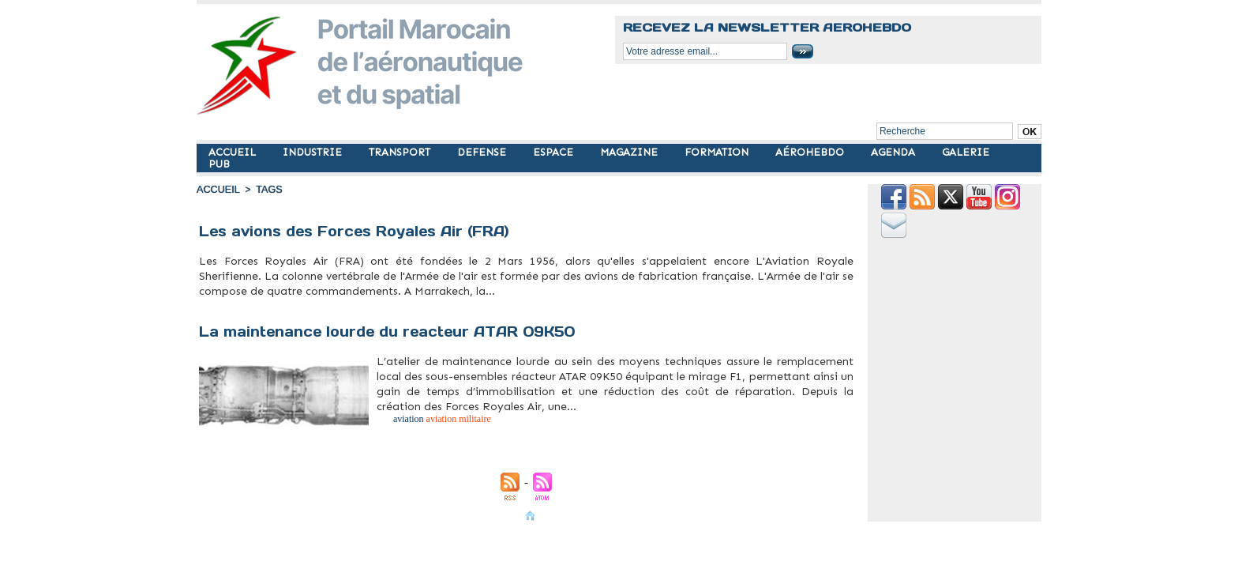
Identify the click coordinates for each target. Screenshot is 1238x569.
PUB (219, 164)
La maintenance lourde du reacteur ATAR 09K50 (392, 324)
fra (318, 300)
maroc (328, 300)
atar (380, 423)
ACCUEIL (233, 152)
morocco (380, 300)
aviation (393, 423)
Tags (266, 189)
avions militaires (249, 300)
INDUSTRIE (314, 152)
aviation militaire (215, 300)
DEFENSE (483, 152)
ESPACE (554, 152)
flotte (273, 300)
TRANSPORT (401, 152)
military (362, 300)
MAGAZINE (630, 152)
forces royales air (296, 300)
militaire (344, 300)
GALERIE (965, 152)
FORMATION (718, 152)
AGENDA (894, 152)
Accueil (217, 189)
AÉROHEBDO (811, 152)
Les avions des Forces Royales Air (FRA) (362, 231)
